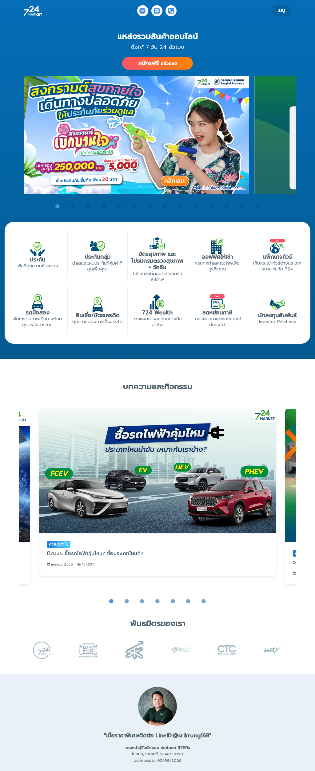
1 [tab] (57, 206)
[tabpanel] (136, 135)
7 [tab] (150, 206)
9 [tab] (180, 206)
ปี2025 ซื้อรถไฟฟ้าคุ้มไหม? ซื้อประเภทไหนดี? (95, 558)
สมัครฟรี (157, 63)
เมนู (281, 10)
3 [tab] (88, 206)
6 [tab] (134, 206)
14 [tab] (257, 206)
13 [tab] (242, 206)
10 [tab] (196, 206)
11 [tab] (211, 206)
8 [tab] (165, 206)
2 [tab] (73, 206)
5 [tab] (119, 206)
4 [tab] (104, 206)
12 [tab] (227, 206)
